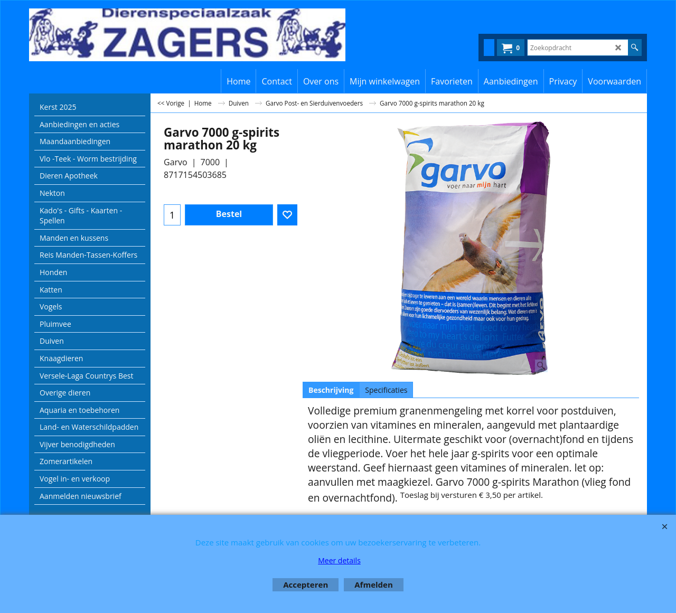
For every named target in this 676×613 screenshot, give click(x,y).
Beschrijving (330, 390)
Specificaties (386, 390)
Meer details (339, 560)
